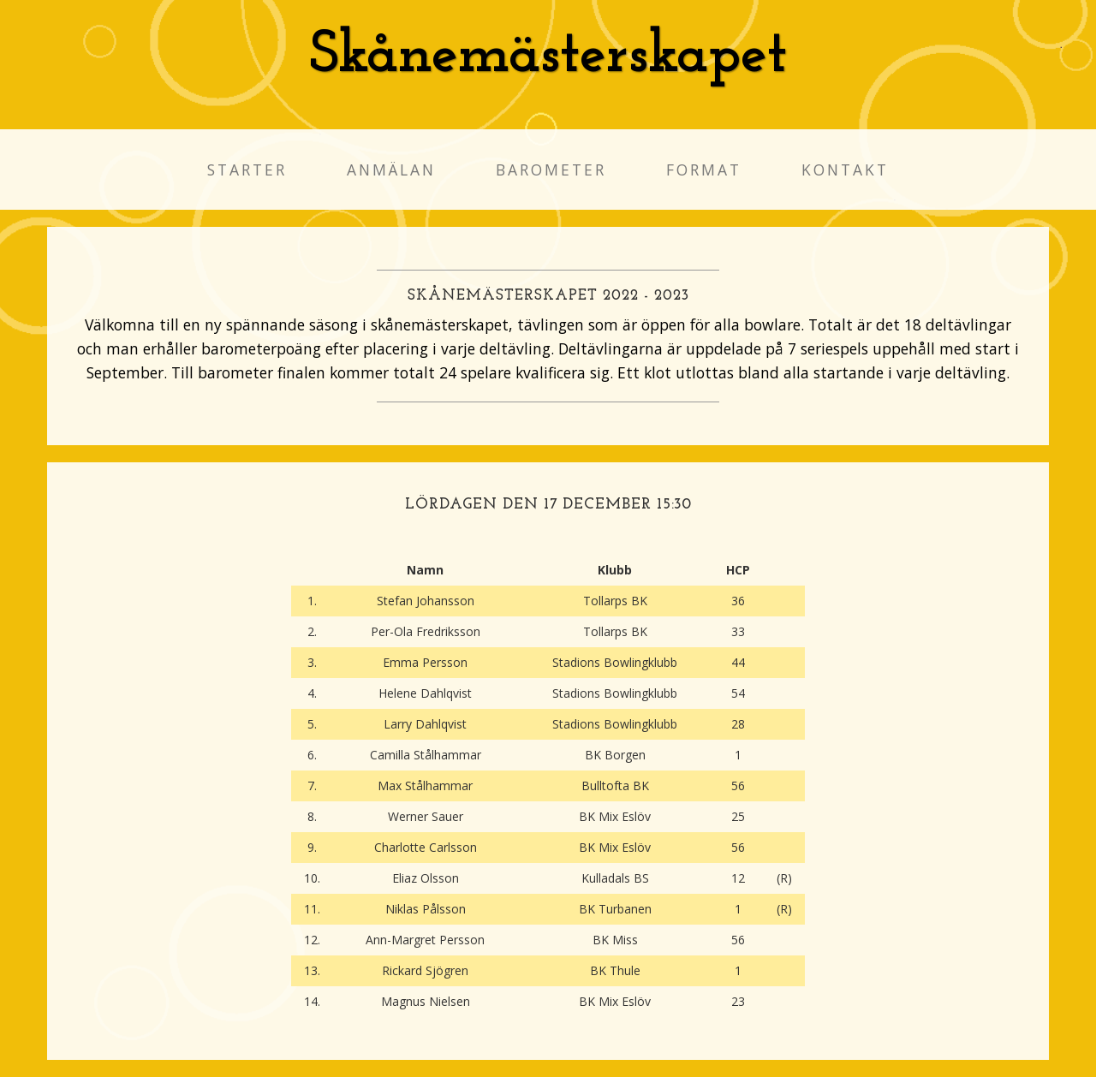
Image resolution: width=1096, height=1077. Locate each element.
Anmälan (391, 169)
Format (704, 169)
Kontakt (845, 169)
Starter (247, 169)
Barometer (551, 169)
